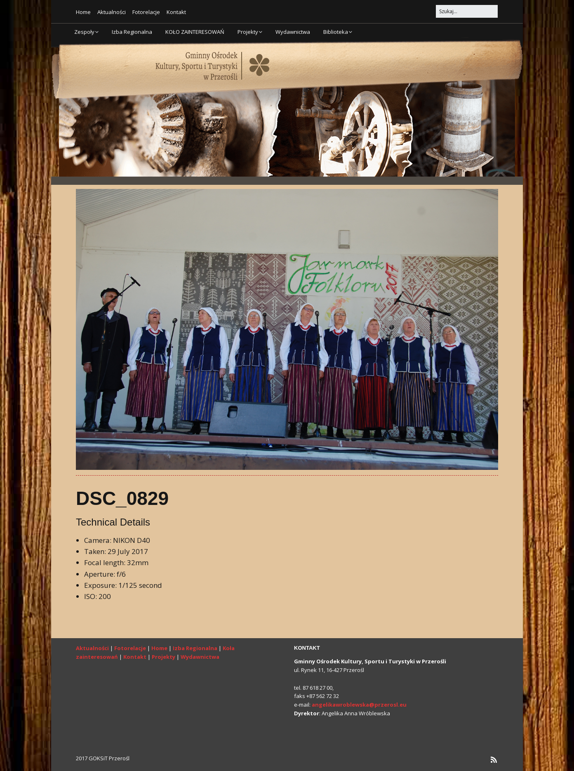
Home (83, 12)
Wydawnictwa (292, 31)
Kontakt (176, 12)
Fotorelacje (146, 12)
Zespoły (84, 31)
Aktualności (111, 12)
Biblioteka (335, 31)
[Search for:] (466, 11)
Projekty (248, 31)
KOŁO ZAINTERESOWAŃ (194, 31)
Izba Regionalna (132, 31)
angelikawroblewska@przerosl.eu (359, 704)
